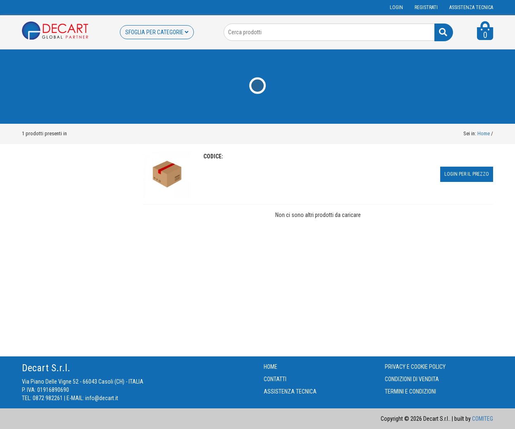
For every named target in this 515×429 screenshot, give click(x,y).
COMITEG (482, 418)
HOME (270, 366)
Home (483, 133)
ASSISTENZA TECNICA (471, 7)
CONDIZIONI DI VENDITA (412, 379)
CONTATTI (275, 379)
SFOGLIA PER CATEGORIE (156, 32)
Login (396, 7)
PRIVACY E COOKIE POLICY (415, 366)
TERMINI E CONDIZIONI (410, 391)
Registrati (426, 7)
